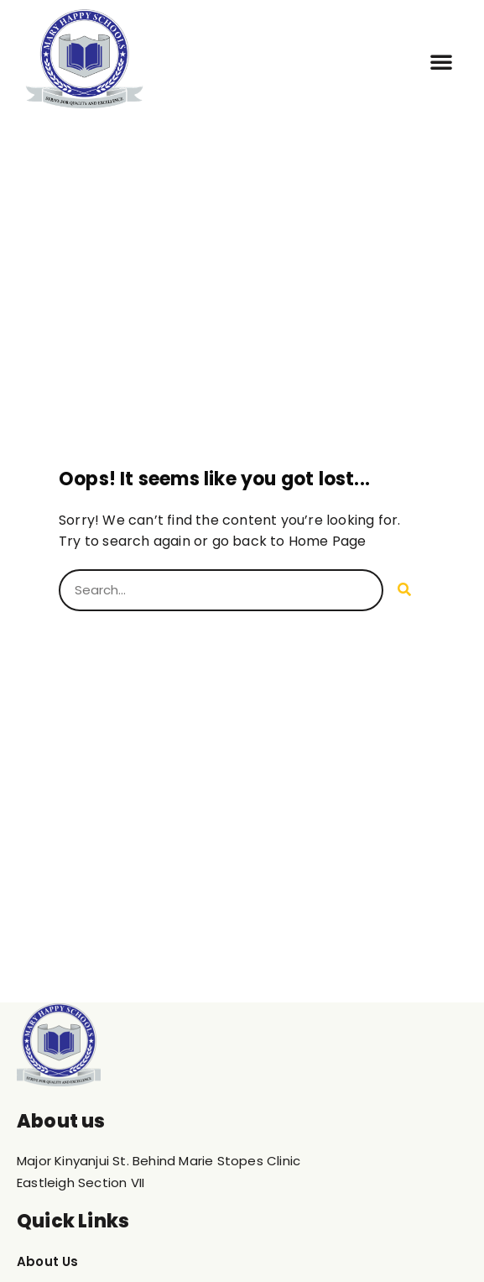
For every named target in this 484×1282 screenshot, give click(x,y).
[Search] (404, 590)
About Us (48, 1261)
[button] (441, 61)
